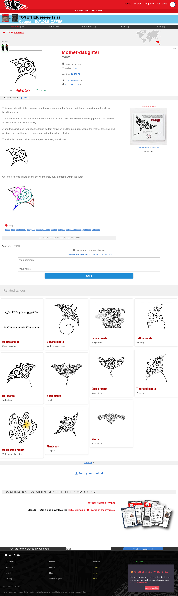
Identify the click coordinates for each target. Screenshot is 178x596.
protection (95, 230)
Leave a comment (71, 80)
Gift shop (162, 3)
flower (38, 230)
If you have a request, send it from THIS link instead (89, 254)
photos (52, 567)
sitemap (9, 579)
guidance (87, 230)
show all (88, 462)
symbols (96, 562)
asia (125, 26)
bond (72, 230)
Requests (150, 3)
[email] (88, 548)
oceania (17, 26)
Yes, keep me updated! (143, 549)
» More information (138, 582)
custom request (55, 579)
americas (89, 26)
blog (51, 573)
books (95, 573)
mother (54, 230)
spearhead (45, 230)
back (173, 48)
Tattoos (127, 3)
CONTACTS (11, 562)
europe (53, 26)
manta (7, 230)
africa (160, 26)
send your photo (70, 84)
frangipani (31, 230)
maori (13, 230)
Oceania (19, 32)
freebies (139, 562)
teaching (78, 230)
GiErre (75, 68)
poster (95, 567)
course (96, 579)
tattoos (52, 562)
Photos (138, 3)
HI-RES (24, 98)
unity (68, 230)
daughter (61, 230)
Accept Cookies (152, 588)
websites (9, 573)
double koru (21, 230)
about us (9, 567)
